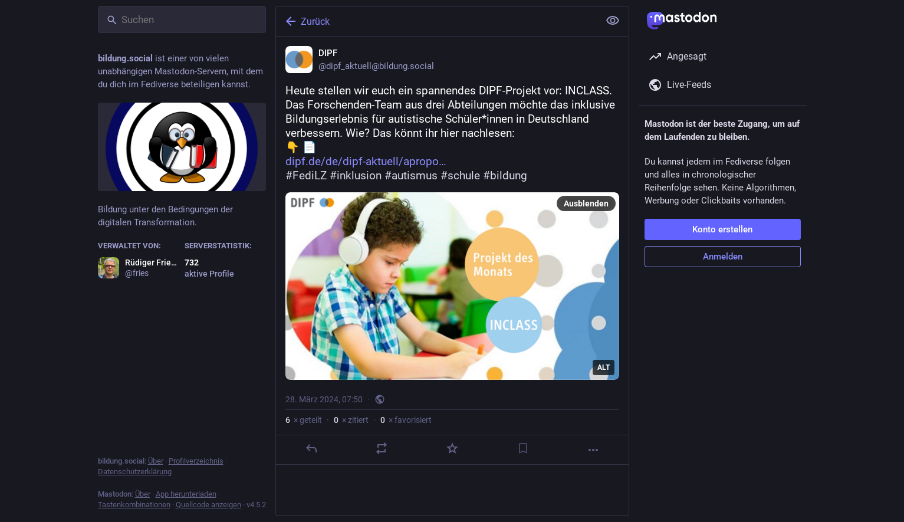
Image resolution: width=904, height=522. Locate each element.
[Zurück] (436, 21)
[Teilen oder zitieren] (381, 448)
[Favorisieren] (452, 448)
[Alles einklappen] (613, 20)
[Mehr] (593, 450)
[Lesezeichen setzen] (522, 448)
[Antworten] (311, 448)
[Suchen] (182, 19)
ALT (603, 367)
